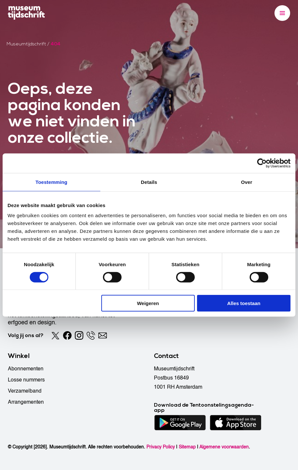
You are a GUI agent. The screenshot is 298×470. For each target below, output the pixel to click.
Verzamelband (24, 391)
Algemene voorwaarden (224, 447)
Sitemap (187, 447)
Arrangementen (26, 402)
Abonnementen (25, 369)
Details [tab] (149, 182)
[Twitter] (55, 335)
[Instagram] (79, 335)
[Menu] (282, 13)
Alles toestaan (243, 303)
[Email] (102, 335)
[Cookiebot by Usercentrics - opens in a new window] (261, 163)
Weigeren (148, 303)
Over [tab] (246, 182)
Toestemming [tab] (52, 182)
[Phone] (91, 335)
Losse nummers (26, 380)
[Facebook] (67, 335)
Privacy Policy (160, 447)
